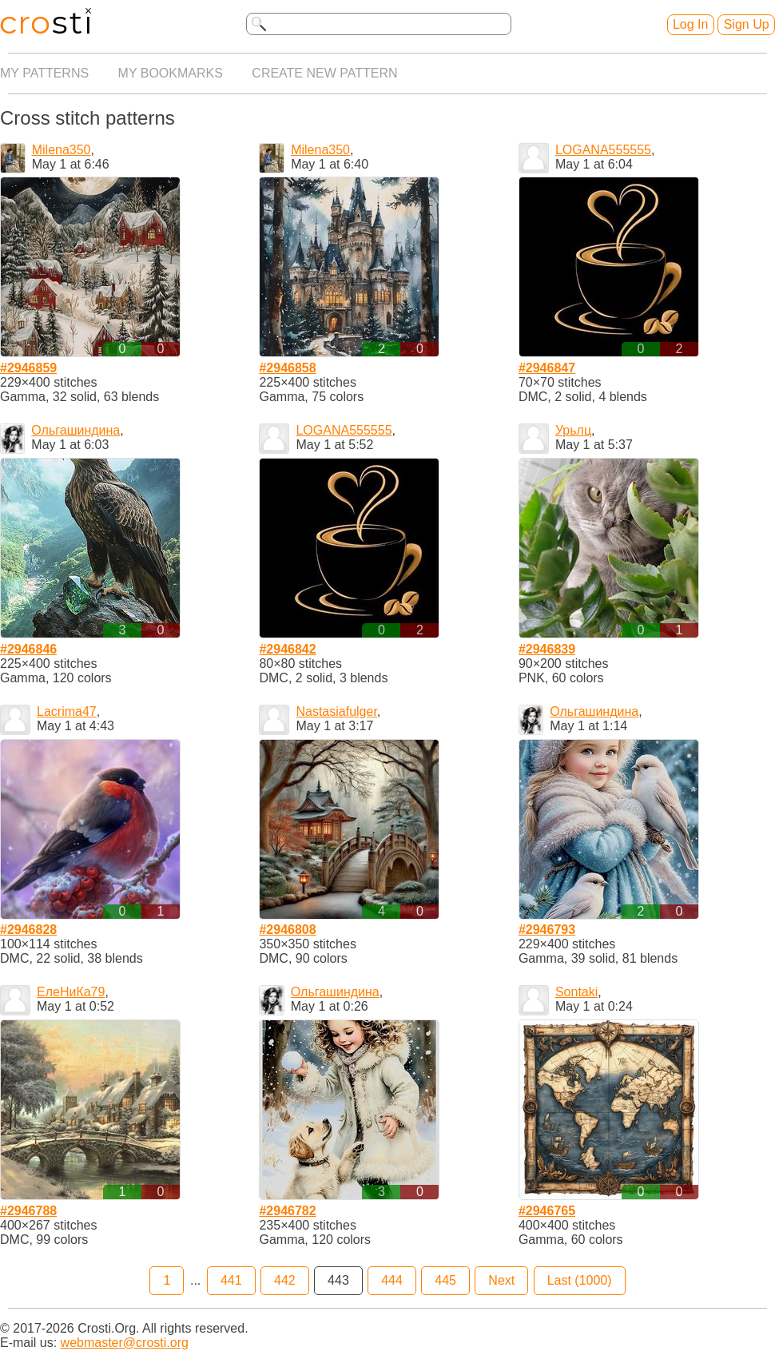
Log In (690, 24)
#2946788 (28, 1211)
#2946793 (547, 929)
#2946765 (547, 1211)
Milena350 (61, 150)
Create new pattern (324, 73)
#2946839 (547, 649)
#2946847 (547, 368)
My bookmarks (170, 73)
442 (285, 1280)
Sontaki (576, 992)
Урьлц (573, 430)
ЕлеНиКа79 (71, 992)
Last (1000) (579, 1280)
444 (392, 1280)
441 (231, 1280)
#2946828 (28, 929)
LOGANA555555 (603, 150)
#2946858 (287, 368)
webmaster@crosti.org (125, 1342)
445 (445, 1280)
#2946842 (287, 649)
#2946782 (287, 1211)
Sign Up (746, 24)
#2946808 (287, 929)
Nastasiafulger (336, 711)
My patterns (44, 73)
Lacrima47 (67, 711)
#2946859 (28, 368)
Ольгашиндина (75, 430)
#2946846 (28, 649)
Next (501, 1280)
